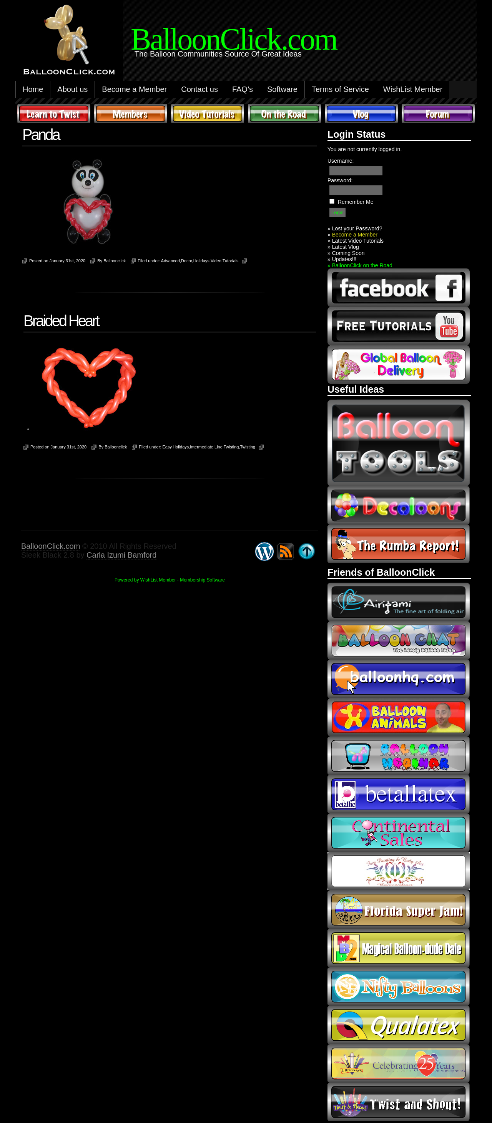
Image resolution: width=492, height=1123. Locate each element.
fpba (398, 871)
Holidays (201, 260)
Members (130, 113)
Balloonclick (114, 260)
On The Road (284, 113)
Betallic (398, 794)
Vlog (361, 113)
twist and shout (398, 1102)
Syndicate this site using (285, 551)
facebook (398, 287)
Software (282, 89)
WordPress (264, 551)
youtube (398, 326)
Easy (166, 447)
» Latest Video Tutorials (355, 241)
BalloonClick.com (50, 546)
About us (72, 89)
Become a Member (134, 89)
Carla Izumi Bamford (121, 555)
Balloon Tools (398, 443)
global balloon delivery (398, 364)
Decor (186, 260)
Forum (438, 113)
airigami (398, 602)
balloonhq (398, 679)
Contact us (199, 89)
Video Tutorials (207, 113)
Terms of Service (340, 89)
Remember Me (356, 202)
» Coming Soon (346, 253)
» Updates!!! (342, 259)
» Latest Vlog (343, 247)
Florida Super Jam (398, 909)
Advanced (170, 260)
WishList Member (412, 89)
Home (33, 89)
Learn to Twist (53, 113)
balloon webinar (398, 755)
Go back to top (306, 551)
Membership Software (202, 580)
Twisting (247, 447)
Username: (340, 161)
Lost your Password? (357, 228)
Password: (339, 180)
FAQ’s (242, 89)
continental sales (398, 832)
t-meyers (398, 1063)
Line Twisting (226, 447)
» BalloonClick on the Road (359, 265)
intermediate (201, 447)
